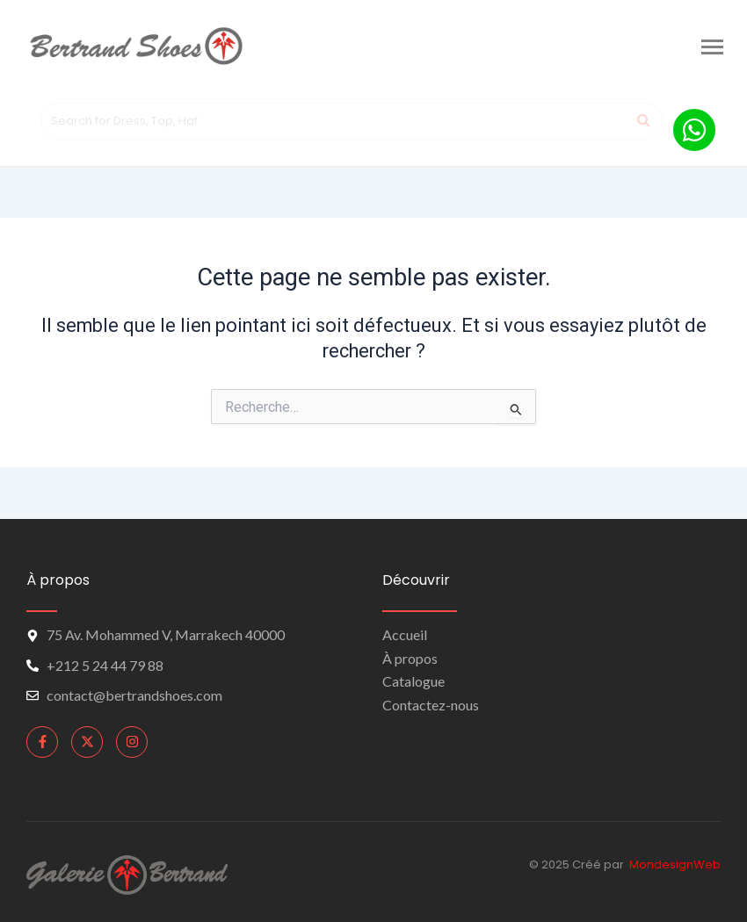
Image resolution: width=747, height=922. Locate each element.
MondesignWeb (675, 864)
